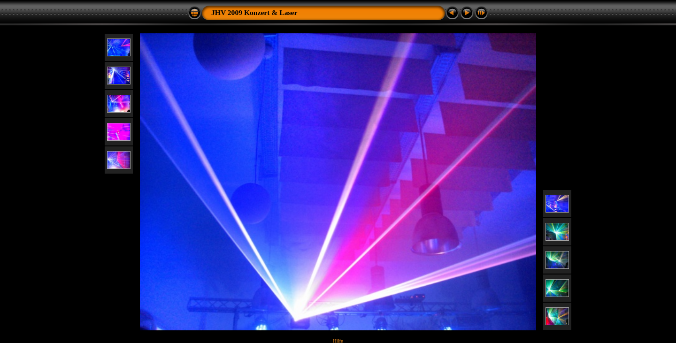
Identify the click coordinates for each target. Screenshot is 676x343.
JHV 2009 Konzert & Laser (254, 12)
